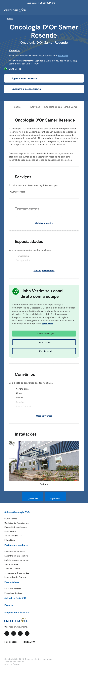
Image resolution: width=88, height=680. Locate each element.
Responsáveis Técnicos (16, 612)
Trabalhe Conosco (13, 535)
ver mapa (63, 55)
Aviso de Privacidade (14, 661)
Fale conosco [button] (45, 342)
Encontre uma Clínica (14, 551)
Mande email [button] (45, 351)
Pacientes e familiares (16, 545)
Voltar (8, 18)
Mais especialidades (44, 270)
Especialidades (53, 106)
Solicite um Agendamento (16, 560)
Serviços (35, 106)
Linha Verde (10, 531)
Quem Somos (10, 518)
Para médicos (11, 582)
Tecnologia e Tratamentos (16, 573)
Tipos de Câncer (12, 568)
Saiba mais (47, 323)
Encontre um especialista (24, 89)
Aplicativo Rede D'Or (15, 597)
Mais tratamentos (44, 223)
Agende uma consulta (22, 78)
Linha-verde (70, 106)
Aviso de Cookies (12, 664)
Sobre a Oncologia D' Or (17, 512)
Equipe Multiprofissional (15, 527)
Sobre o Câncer (11, 564)
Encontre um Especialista (16, 556)
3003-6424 (14, 50)
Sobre (17, 106)
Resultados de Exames (15, 577)
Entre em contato (12, 588)
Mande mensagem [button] (46, 333)
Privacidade (9, 540)
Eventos (8, 605)
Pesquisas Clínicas (13, 593)
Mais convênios (44, 415)
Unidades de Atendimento (16, 523)
